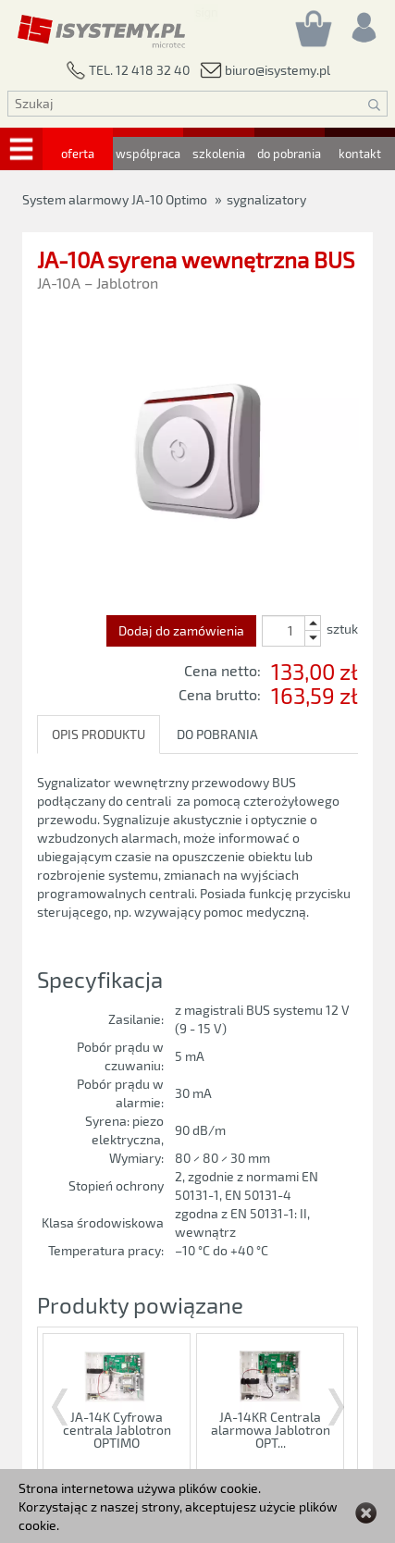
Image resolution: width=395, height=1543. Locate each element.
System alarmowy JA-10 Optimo (114, 199)
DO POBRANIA (217, 734)
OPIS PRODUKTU (98, 734)
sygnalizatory (266, 199)
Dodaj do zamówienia (181, 630)
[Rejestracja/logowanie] (362, 23)
